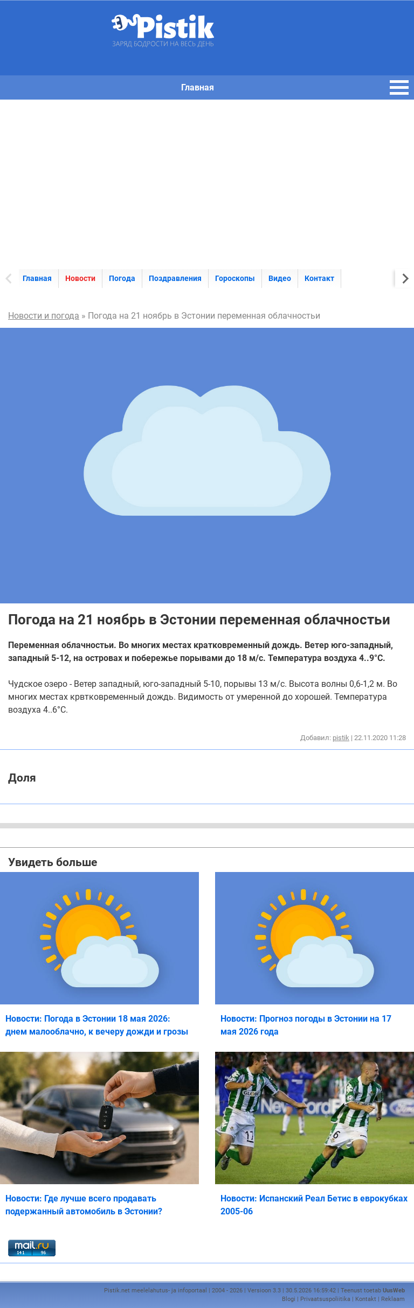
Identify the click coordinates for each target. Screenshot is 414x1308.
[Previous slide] (9, 278)
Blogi (288, 1299)
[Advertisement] (207, 180)
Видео (279, 278)
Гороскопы (235, 278)
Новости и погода (43, 316)
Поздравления (175, 278)
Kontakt (365, 1299)
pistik (341, 738)
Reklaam (393, 1299)
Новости (80, 278)
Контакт (319, 278)
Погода (122, 278)
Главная (37, 278)
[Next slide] (404, 278)
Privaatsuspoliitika (325, 1299)
